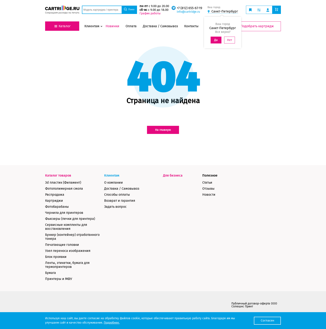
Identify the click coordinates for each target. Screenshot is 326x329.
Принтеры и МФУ (58, 279)
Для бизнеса (173, 175)
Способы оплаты (117, 195)
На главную (163, 130)
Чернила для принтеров (64, 213)
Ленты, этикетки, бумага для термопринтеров (67, 265)
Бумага (50, 273)
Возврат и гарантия (119, 201)
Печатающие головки (62, 245)
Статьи (207, 182)
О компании (113, 182)
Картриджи (54, 201)
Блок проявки (56, 257)
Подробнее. (112, 322)
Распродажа (54, 195)
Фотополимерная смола (64, 188)
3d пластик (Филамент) (63, 182)
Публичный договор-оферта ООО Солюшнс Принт (254, 305)
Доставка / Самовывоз (121, 188)
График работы (149, 13)
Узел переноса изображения (67, 251)
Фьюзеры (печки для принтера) (70, 219)
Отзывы (208, 188)
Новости (208, 195)
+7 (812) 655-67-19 (189, 8)
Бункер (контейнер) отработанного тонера (72, 237)
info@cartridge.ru (188, 12)
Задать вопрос (115, 207)
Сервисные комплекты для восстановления (66, 227)
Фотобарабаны (57, 207)
